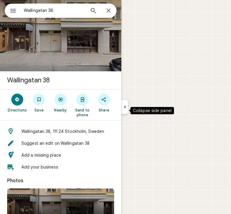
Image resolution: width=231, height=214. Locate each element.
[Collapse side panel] (124, 107)
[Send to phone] (82, 104)
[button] (60, 131)
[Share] (104, 102)
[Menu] (13, 11)
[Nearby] (61, 102)
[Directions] (17, 102)
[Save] (39, 102)
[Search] (93, 11)
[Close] (108, 11)
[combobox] (54, 10)
